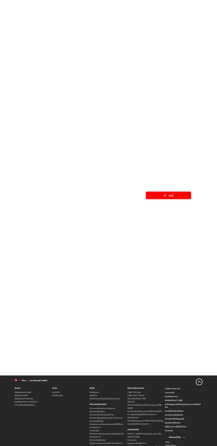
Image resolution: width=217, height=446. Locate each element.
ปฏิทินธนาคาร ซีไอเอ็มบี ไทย (175, 426)
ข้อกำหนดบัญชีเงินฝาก (98, 440)
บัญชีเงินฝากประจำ (21, 395)
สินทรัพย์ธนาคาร (171, 396)
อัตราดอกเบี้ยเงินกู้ (96, 421)
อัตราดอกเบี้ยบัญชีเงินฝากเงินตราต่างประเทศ (106, 418)
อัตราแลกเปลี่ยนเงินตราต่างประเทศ (102, 408)
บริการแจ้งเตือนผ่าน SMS (136, 398)
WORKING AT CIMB (173, 400)
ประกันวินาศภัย (57, 395)
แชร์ (168, 195)
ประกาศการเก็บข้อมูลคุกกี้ (174, 419)
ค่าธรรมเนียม (94, 430)
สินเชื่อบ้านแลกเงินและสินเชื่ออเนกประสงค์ (105, 398)
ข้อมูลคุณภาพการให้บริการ (136, 443)
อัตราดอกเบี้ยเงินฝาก (97, 411)
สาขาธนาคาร (132, 440)
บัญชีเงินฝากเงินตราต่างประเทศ (26, 401)
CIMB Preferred (172, 388)
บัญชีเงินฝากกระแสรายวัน (23, 398)
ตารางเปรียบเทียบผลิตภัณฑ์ (24, 405)
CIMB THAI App (134, 392)
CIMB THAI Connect (135, 395)
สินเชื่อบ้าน (93, 395)
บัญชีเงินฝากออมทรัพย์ (22, 392)
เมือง (24, 380)
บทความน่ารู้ (169, 392)
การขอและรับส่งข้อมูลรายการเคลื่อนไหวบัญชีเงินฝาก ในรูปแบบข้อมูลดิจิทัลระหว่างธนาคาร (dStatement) (144, 414)
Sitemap (169, 430)
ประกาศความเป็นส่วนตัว (174, 415)
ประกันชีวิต (56, 392)
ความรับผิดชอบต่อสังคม (174, 411)
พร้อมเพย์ (130, 401)
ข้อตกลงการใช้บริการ (173, 422)
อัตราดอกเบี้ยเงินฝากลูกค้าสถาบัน (102, 414)
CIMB (167, 442)
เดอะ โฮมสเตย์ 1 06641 (38, 380)
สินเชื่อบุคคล (94, 392)
